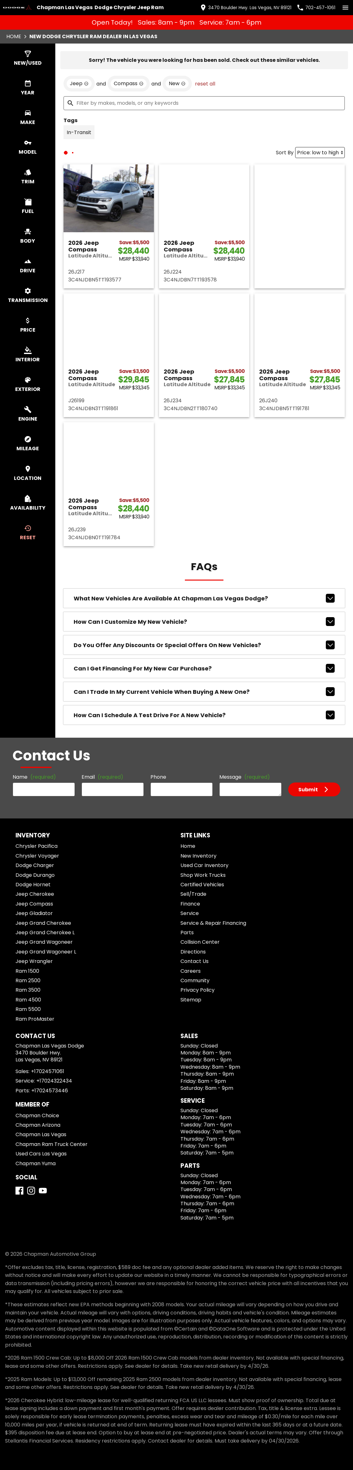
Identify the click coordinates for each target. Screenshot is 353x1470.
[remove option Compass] (129, 83)
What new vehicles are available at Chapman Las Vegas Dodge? (204, 598)
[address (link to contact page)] (245, 7)
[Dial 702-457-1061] (316, 7)
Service (189, 913)
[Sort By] (320, 152)
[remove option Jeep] (79, 83)
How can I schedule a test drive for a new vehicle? (204, 715)
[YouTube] (43, 1190)
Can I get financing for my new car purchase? (204, 668)
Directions (193, 951)
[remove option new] (177, 83)
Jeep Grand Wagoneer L (45, 951)
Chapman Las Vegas (40, 1134)
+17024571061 (47, 1071)
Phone (158, 777)
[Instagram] (31, 1190)
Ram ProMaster (34, 1019)
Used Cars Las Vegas (41, 1153)
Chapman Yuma (35, 1163)
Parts (187, 932)
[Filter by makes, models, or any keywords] (204, 103)
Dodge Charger (34, 865)
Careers (190, 971)
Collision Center (200, 942)
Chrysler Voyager (37, 855)
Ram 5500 (28, 1009)
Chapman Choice (37, 1115)
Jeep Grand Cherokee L (45, 932)
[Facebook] (19, 1190)
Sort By (285, 152)
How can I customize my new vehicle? (204, 621)
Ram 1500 (27, 971)
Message (244, 777)
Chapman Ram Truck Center (51, 1144)
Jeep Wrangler (34, 961)
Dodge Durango (35, 875)
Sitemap (190, 999)
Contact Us (194, 961)
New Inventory (198, 855)
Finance (190, 903)
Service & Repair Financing (213, 923)
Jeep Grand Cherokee (43, 923)
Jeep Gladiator (34, 913)
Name (34, 777)
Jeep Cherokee (34, 894)
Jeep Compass (34, 903)
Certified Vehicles (202, 884)
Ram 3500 (27, 990)
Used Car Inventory (204, 865)
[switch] (345, 7)
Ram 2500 (27, 980)
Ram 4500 (28, 999)
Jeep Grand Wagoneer (44, 942)
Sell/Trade (193, 894)
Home (13, 36)
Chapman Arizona (37, 1125)
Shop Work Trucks (203, 875)
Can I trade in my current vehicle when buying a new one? (204, 691)
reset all (205, 83)
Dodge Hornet (33, 884)
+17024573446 (49, 1090)
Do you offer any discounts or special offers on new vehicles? (204, 645)
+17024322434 (54, 1080)
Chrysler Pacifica (36, 846)
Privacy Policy (197, 990)
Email (102, 777)
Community (195, 980)
